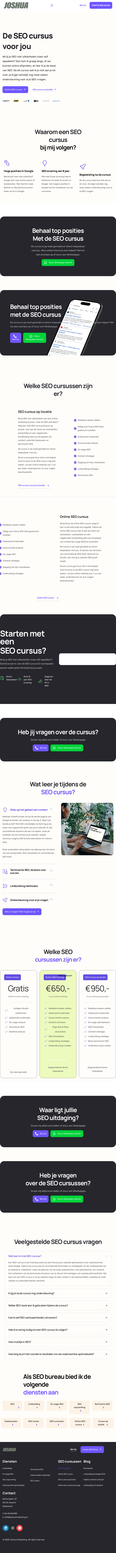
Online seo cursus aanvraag (69, 1485)
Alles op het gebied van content (27, 809)
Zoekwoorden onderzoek (40, 1475)
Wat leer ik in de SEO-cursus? (58, 1256)
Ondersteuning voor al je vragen (28, 900)
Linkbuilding (7, 1468)
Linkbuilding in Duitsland (93, 1485)
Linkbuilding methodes (28, 886)
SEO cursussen (69, 1461)
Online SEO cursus (65, 1474)
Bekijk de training (58, 1060)
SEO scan (18, 1064)
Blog (87, 1461)
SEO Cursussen (64, 1468)
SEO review (34, 1481)
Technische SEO (36, 1469)
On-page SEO (8, 1474)
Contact (9, 1493)
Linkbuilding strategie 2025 (94, 1474)
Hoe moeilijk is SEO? (58, 1342)
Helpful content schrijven (94, 1480)
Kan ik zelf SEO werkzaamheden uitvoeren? (58, 1317)
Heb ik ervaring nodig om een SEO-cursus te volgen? (58, 1329)
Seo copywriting (9, 1480)
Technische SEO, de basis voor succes (28, 871)
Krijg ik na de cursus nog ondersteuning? (58, 1293)
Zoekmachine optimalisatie (13, 1485)
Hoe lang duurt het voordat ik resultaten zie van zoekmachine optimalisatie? (58, 1354)
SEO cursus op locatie (67, 1480)
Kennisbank (88, 1468)
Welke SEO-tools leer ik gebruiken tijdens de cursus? (58, 1305)
